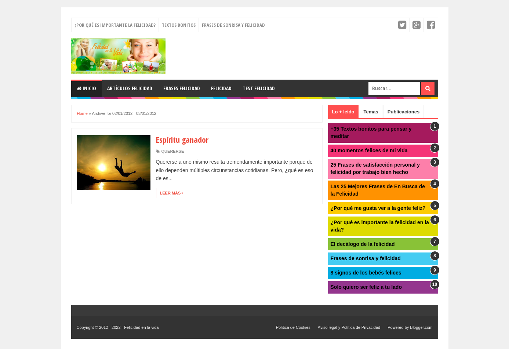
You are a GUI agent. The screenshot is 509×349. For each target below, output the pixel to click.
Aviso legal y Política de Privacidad (349, 327)
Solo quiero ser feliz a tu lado (366, 287)
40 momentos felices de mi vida (369, 150)
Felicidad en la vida (141, 327)
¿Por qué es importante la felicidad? (115, 25)
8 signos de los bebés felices (366, 273)
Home (82, 113)
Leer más (171, 193)
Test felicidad (259, 88)
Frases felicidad (181, 88)
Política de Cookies (293, 327)
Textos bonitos (179, 25)
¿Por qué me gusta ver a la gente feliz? (378, 208)
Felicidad (221, 88)
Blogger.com (421, 327)
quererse (172, 151)
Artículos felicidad (129, 88)
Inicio (86, 88)
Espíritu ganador (182, 139)
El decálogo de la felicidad (363, 244)
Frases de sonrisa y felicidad (233, 25)
